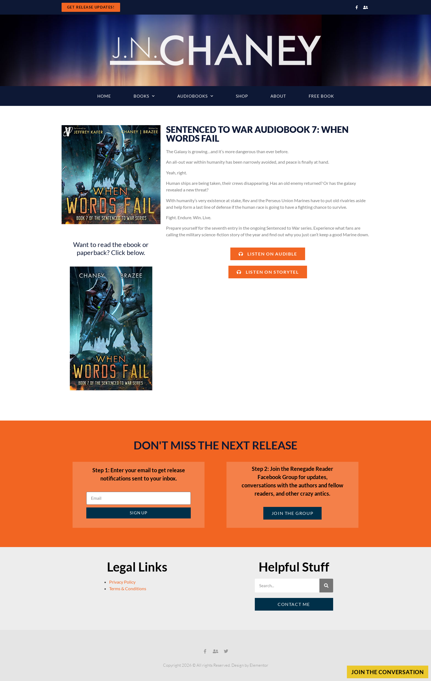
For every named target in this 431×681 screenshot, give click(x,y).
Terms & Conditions (127, 588)
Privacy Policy (122, 581)
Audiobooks (195, 96)
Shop (242, 96)
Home (104, 96)
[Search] (326, 585)
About (278, 96)
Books (144, 96)
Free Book (321, 96)
